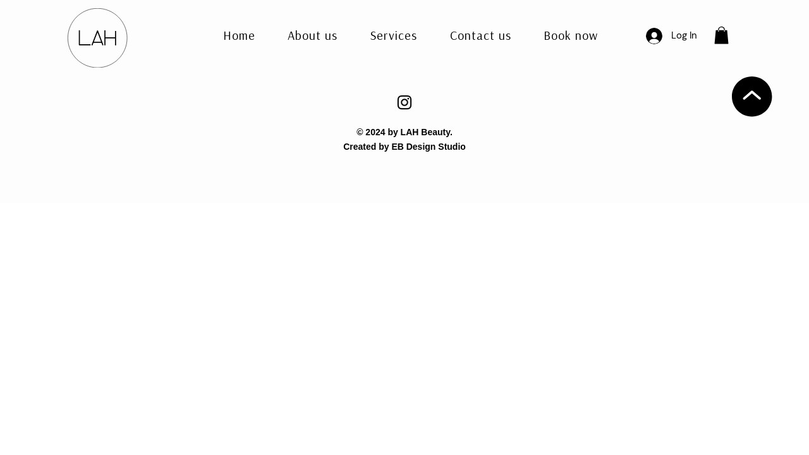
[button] (480, 35)
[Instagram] (404, 102)
